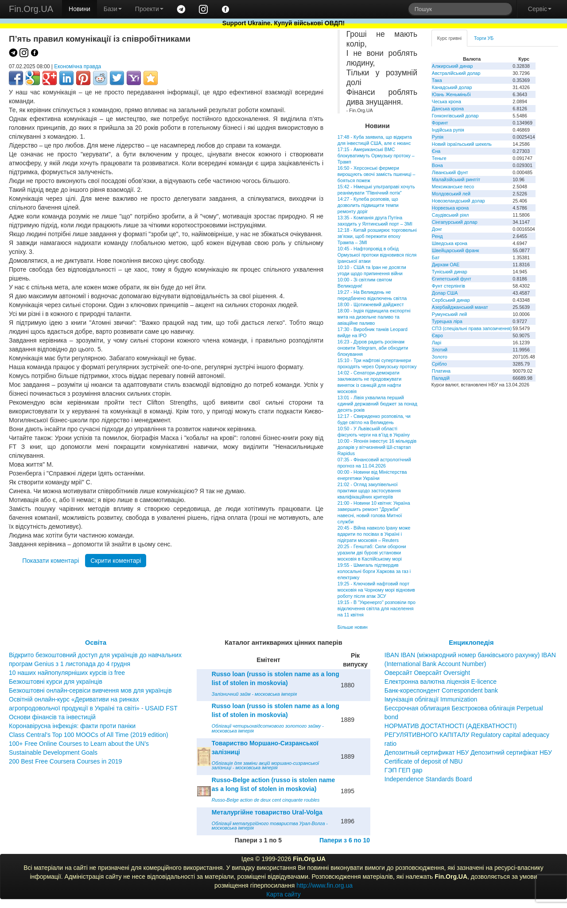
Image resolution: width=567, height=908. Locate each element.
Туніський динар (449, 271)
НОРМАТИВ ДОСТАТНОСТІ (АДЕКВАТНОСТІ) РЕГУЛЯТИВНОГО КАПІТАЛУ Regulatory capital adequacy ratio (466, 734)
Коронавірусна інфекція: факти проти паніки (72, 725)
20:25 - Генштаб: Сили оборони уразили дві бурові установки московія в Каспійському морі (372, 552)
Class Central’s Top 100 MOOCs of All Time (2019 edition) (88, 734)
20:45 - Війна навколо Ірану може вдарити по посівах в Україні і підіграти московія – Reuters (374, 534)
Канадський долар (452, 87)
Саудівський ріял (450, 215)
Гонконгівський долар (455, 115)
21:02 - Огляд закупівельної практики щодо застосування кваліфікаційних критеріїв (369, 490)
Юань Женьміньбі (451, 94)
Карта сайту (283, 894)
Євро (437, 335)
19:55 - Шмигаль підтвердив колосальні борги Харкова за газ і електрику (374, 571)
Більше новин (353, 627)
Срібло (439, 363)
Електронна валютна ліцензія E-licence (440, 681)
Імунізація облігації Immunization (431, 699)
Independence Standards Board (428, 779)
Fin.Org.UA (31, 9)
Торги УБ (483, 38)
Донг (437, 229)
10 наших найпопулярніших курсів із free (67, 672)
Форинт (440, 122)
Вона (437, 165)
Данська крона (448, 108)
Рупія (437, 137)
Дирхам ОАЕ (446, 264)
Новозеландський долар (458, 200)
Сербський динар (451, 300)
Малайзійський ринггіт (456, 179)
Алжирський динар (452, 66)
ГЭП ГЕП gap (403, 770)
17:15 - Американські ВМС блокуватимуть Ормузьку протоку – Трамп (376, 155)
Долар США (445, 293)
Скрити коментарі (115, 560)
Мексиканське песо (453, 186)
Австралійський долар (456, 73)
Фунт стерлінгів (448, 285)
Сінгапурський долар (455, 222)
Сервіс (539, 8)
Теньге (439, 158)
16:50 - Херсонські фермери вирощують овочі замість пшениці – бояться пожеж (377, 174)
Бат (436, 257)
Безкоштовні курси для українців (55, 681)
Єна (436, 151)
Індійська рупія (448, 129)
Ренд (437, 236)
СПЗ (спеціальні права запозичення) (472, 328)
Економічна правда (77, 66)
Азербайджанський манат (460, 307)
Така (437, 80)
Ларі (436, 342)
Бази (113, 8)
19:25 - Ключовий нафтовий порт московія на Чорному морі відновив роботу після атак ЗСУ (376, 590)
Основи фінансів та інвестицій (52, 717)
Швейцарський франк (455, 250)
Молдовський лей (451, 193)
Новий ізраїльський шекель (462, 144)
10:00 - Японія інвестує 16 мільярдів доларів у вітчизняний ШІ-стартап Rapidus (377, 447)
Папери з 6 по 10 (344, 840)
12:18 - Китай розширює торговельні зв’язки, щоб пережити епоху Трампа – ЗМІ (377, 236)
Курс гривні (449, 38)
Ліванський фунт (450, 172)
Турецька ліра (447, 321)
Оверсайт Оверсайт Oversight (427, 672)
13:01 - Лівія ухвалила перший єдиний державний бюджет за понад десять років (377, 404)
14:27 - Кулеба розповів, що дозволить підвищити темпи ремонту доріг (368, 205)
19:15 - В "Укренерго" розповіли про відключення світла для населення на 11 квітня (377, 608)
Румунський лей (449, 314)
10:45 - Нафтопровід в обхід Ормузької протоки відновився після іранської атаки (377, 255)
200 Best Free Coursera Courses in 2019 (65, 761)
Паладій (441, 378)
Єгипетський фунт (451, 278)
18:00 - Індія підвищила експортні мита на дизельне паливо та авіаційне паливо (374, 317)
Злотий (439, 349)
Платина (441, 371)
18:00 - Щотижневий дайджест (371, 304)
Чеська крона (446, 101)
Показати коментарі (50, 560)
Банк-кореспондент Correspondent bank (441, 690)
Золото (439, 356)
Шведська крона (449, 243)
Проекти (149, 8)
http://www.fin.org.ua (324, 885)
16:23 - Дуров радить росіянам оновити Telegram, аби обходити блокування (373, 348)
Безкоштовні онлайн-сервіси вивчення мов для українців (90, 690)
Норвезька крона (450, 207)
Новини (79, 8)
